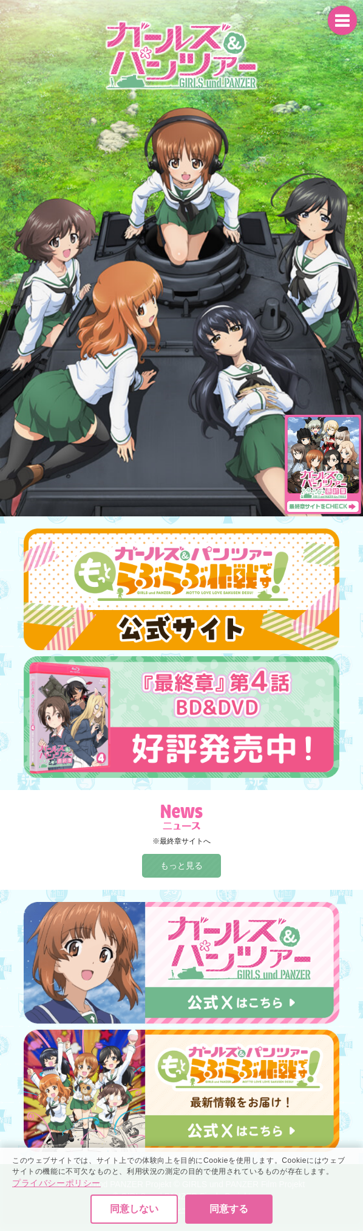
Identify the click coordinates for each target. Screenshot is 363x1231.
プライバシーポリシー (56, 1208)
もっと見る (181, 865)
